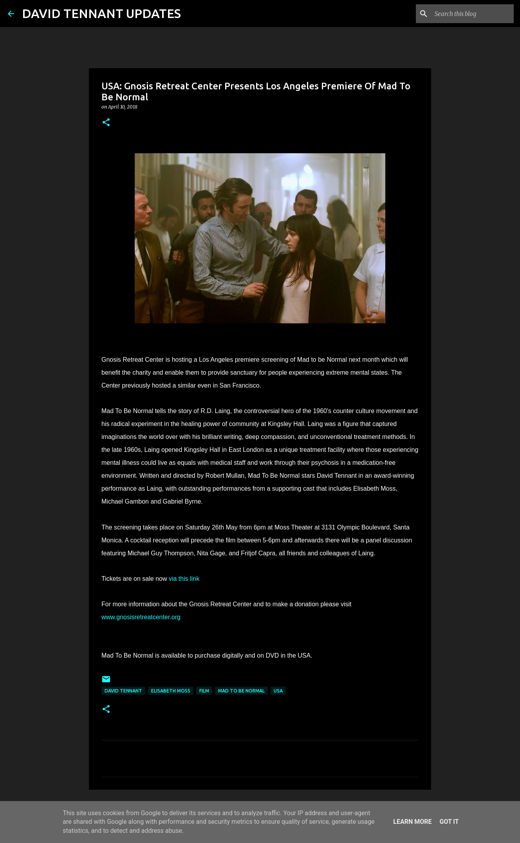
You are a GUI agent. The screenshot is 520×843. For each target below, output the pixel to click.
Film (204, 690)
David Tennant (123, 690)
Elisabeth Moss (170, 690)
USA (278, 690)
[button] (106, 123)
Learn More (412, 821)
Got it (449, 821)
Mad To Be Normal (241, 690)
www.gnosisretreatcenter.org (141, 617)
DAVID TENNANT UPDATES (101, 13)
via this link (184, 578)
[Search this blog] (473, 13)
